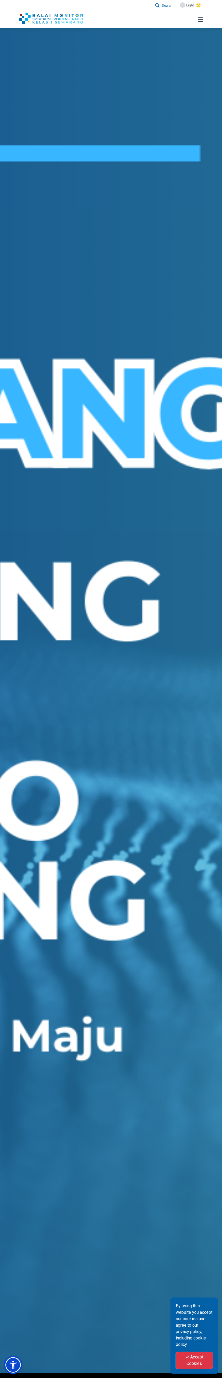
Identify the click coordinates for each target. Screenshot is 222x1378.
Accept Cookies (194, 1360)
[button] (13, 1365)
